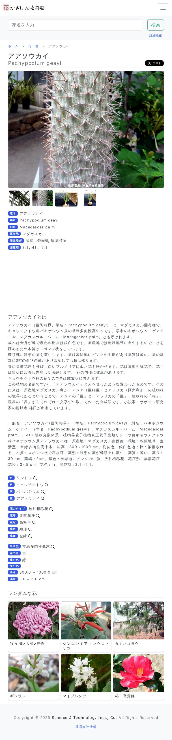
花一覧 (33, 46)
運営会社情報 (86, 727)
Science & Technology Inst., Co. (84, 717)
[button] (19, 198)
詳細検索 (155, 35)
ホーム (13, 46)
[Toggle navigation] (163, 7)
